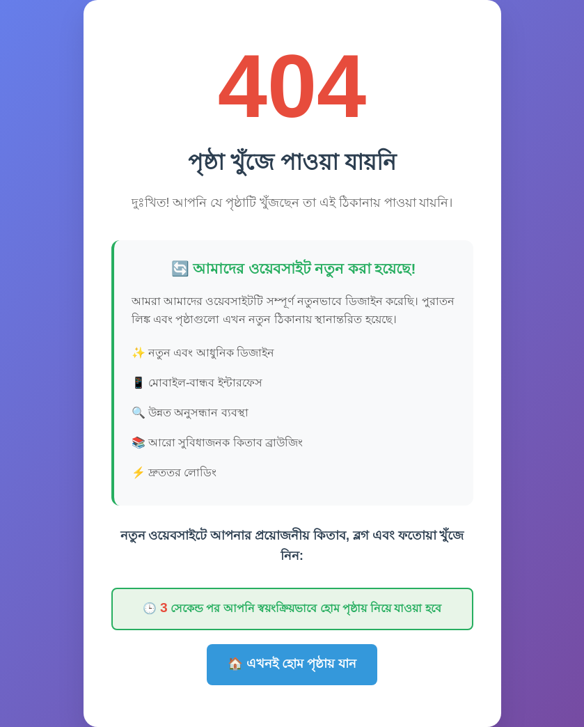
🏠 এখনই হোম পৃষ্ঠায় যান (292, 664)
